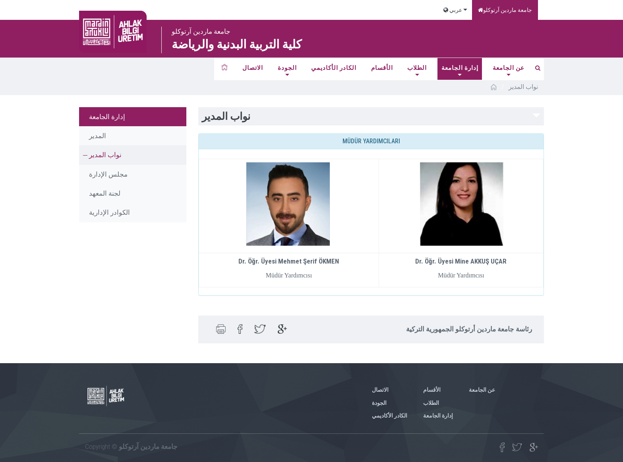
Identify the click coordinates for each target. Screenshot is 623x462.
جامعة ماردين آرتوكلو (505, 10)
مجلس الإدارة (108, 174)
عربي (452, 10)
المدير (97, 136)
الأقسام (382, 67)
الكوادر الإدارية (109, 212)
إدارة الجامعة (459, 67)
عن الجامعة (508, 67)
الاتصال (252, 67)
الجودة (287, 67)
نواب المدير (105, 155)
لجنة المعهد (104, 193)
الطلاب (417, 67)
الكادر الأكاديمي (333, 67)
